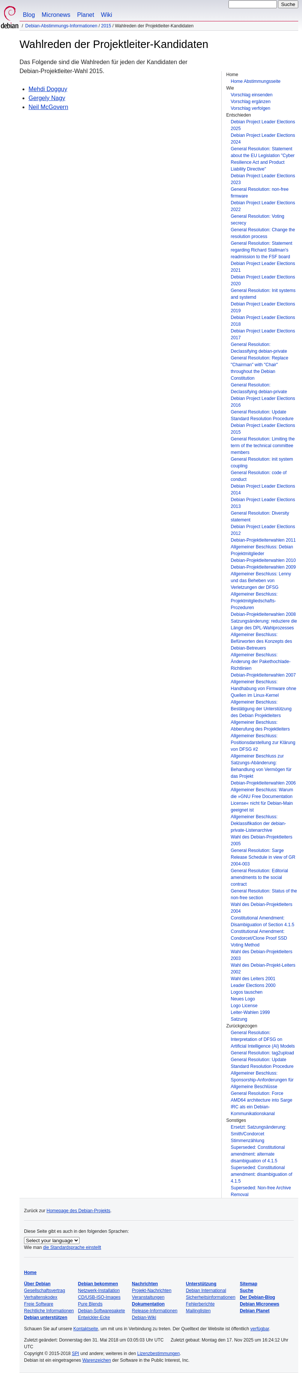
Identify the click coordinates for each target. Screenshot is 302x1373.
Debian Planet (254, 1310)
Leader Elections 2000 (253, 985)
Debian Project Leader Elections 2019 (263, 307)
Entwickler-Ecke (94, 1317)
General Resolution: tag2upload (262, 1053)
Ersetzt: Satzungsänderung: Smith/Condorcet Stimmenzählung (258, 1133)
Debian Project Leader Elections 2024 (263, 139)
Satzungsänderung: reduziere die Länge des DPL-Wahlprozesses (264, 624)
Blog (29, 15)
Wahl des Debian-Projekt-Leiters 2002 (263, 969)
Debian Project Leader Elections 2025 (263, 125)
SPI (75, 1353)
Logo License (244, 1005)
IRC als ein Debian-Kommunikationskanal (253, 1110)
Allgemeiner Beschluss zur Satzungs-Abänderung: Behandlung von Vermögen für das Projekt (261, 766)
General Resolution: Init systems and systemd (263, 294)
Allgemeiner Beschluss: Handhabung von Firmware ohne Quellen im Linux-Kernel (263, 688)
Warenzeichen (96, 1360)
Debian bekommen (98, 1283)
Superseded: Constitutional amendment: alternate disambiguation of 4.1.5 (258, 1154)
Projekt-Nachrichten (151, 1290)
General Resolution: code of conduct (259, 476)
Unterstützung (201, 1283)
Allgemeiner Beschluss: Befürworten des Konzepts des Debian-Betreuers (261, 641)
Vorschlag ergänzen (250, 101)
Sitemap (248, 1283)
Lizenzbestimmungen (158, 1353)
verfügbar (259, 1328)
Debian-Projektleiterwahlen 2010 (263, 560)
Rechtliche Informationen (49, 1310)
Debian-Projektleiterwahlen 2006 (263, 783)
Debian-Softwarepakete (101, 1310)
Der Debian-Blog (257, 1297)
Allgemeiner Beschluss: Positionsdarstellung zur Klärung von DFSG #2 (263, 742)
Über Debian (37, 1283)
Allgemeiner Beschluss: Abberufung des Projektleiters (260, 726)
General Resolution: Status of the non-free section (264, 894)
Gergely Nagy (47, 98)
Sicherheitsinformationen (210, 1297)
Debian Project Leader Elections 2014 (263, 490)
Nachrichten (145, 1283)
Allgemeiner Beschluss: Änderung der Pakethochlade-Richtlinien (260, 661)
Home (30, 1272)
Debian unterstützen (45, 1317)
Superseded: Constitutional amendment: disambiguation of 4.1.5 (261, 1174)
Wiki (106, 15)
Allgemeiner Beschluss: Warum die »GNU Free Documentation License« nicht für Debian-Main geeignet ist (262, 800)
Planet (85, 15)
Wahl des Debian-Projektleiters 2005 (261, 840)
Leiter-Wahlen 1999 (250, 1012)
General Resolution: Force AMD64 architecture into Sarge (261, 1097)
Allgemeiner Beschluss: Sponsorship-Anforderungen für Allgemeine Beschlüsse (262, 1080)
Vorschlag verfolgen (250, 108)
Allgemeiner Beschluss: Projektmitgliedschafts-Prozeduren (254, 600)
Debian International (206, 1290)
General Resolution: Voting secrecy (257, 220)
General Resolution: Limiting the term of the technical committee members (263, 445)
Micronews (56, 15)
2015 (106, 25)
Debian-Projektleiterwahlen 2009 (263, 567)
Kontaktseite (85, 1328)
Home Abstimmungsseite (256, 81)
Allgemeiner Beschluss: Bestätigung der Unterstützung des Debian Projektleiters (261, 708)
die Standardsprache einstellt (72, 1247)
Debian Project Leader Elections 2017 (263, 334)
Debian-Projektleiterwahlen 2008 (263, 614)
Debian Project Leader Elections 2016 (263, 402)
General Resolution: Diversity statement (260, 517)
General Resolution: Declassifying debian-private (259, 348)
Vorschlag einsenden (251, 94)
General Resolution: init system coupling (262, 463)
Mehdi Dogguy (48, 89)
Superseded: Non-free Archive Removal (261, 1191)
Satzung (239, 1019)
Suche (246, 1290)
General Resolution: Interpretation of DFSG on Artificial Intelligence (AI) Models (263, 1039)
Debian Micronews (259, 1304)
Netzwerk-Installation (99, 1290)
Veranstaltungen (148, 1297)
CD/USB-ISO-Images (99, 1297)
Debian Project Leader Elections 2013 (263, 503)
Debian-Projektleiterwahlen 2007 (263, 675)
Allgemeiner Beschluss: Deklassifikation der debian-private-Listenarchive (258, 823)
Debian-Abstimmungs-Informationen (61, 25)
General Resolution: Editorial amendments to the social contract (259, 877)
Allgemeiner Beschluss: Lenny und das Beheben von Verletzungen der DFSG (261, 580)
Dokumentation (148, 1304)
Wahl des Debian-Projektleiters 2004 (261, 908)
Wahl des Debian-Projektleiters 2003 (261, 955)
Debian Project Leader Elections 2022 (263, 206)
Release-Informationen (154, 1310)
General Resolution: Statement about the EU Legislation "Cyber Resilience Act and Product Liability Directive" (262, 159)
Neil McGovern (48, 107)
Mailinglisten (198, 1310)
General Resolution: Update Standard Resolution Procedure (262, 415)
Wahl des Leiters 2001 (253, 978)
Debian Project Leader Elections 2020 (263, 280)
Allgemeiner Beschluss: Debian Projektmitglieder (262, 550)
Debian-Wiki (144, 1317)
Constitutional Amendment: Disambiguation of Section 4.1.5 (262, 921)
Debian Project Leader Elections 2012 (263, 530)
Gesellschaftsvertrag (44, 1290)
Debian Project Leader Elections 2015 (263, 429)
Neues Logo (243, 999)
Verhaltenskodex (40, 1297)
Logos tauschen (247, 992)
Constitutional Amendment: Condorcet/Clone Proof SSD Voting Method (259, 938)
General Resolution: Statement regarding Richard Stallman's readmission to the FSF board (261, 250)
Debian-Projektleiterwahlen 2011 (263, 540)
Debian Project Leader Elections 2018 (263, 321)
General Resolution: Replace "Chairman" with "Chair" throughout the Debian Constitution (259, 368)
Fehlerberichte (200, 1304)
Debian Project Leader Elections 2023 (263, 179)
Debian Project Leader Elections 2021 (263, 267)
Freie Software (38, 1304)
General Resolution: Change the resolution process (263, 233)
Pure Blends (90, 1304)
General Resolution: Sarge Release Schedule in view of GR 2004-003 (263, 857)
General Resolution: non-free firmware (259, 193)
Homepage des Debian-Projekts (78, 1210)
